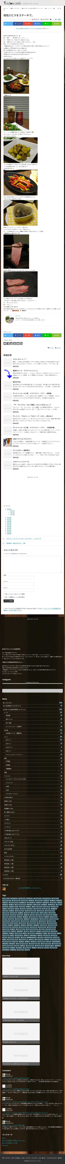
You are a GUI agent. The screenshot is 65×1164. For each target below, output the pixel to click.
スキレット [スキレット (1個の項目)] (42, 941)
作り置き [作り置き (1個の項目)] (6, 949)
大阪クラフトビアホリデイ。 (23, 439)
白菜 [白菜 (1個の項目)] (39, 931)
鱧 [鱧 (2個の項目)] (56, 915)
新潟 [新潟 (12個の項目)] (40, 902)
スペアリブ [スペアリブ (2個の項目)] (38, 908)
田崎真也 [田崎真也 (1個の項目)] (39, 933)
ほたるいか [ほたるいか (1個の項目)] (49, 937)
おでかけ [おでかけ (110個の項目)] (38, 898)
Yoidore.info (38, 28)
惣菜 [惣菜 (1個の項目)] (47, 939)
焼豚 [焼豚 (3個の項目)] (29, 906)
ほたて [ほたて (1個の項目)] (33, 931)
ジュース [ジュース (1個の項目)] (21, 949)
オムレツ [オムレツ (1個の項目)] (43, 921)
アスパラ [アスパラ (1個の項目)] (54, 947)
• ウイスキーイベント (32, 794)
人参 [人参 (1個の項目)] (47, 947)
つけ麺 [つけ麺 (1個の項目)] (19, 947)
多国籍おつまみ (32, 808)
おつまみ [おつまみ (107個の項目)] (47, 898)
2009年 (9, 534)
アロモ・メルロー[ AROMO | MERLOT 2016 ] (16, 1078)
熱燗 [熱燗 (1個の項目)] (28, 941)
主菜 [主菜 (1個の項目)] (13, 929)
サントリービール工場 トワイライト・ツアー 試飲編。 (33, 393)
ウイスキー (32, 776)
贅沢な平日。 (17, 382)
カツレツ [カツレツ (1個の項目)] (44, 925)
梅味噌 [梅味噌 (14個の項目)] (23, 902)
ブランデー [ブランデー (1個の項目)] (47, 931)
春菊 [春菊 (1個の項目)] (12, 933)
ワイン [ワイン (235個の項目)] (7, 898)
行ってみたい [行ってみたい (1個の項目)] (40, 939)
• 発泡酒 (32, 715)
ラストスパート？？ (20, 359)
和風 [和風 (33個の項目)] (53, 900)
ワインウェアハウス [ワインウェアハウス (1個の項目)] (32, 929)
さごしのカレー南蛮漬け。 (22, 450)
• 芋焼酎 (32, 761)
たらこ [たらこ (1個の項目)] (41, 947)
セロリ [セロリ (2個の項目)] (27, 912)
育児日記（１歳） (32, 864)
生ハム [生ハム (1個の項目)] (16, 941)
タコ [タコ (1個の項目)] (49, 941)
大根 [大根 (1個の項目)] (18, 937)
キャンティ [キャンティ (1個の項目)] (19, 919)
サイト (5, 588)
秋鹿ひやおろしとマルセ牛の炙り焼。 (13, 1125)
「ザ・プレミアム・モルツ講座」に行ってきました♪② (32, 405)
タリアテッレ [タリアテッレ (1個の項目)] (7, 927)
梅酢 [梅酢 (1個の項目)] (35, 947)
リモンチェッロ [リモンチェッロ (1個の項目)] (52, 923)
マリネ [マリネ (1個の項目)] (55, 935)
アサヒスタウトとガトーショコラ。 (14, 1020)
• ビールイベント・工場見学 (32, 726)
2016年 (9, 521)
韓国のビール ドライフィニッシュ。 (26, 370)
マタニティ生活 (32, 841)
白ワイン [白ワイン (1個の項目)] (54, 917)
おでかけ (32, 875)
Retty (4, 1138)
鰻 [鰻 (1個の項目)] (59, 933)
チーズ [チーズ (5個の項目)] (59, 904)
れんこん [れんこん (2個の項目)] (41, 910)
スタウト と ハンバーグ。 (21, 461)
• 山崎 (32, 786)
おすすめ (34, 1158)
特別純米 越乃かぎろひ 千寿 (13, 543)
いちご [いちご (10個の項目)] (54, 902)
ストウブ (32, 816)
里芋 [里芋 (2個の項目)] (27, 915)
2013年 (9, 526)
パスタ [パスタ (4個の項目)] (22, 906)
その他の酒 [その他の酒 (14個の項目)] (31, 902)
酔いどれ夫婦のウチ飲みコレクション (25, 28)
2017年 (9, 519)
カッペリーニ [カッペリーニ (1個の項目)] (52, 927)
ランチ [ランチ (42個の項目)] (25, 900)
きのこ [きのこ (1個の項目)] (57, 937)
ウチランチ (32, 823)
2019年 (9, 509)
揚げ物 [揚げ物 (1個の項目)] (30, 925)
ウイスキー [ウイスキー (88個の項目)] (7, 900)
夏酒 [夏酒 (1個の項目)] (13, 947)
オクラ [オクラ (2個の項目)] (6, 910)
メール (5, 581)
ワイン (32, 737)
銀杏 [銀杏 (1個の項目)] (22, 941)
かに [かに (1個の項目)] (28, 949)
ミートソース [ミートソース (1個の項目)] (21, 929)
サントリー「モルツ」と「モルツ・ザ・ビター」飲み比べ (33, 416)
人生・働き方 (42, 1158)
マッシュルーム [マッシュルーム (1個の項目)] (46, 943)
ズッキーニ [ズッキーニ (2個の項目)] (47, 908)
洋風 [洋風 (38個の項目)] (47, 900)
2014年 (9, 525)
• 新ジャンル (32, 719)
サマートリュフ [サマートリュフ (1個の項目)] (24, 927)
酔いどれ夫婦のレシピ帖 (9, 1143)
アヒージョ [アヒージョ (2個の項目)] (35, 912)
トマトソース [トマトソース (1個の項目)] (53, 925)
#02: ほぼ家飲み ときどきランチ (32, 706)
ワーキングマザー (32, 856)
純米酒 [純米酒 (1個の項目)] (6, 943)
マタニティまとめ (32, 845)
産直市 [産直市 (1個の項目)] (14, 949)
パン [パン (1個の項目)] (17, 945)
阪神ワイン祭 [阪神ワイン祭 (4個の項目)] (14, 906)
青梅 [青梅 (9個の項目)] (12, 904)
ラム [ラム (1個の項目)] (5, 919)
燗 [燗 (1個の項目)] (5, 939)
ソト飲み (32, 819)
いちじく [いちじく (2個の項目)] (39, 915)
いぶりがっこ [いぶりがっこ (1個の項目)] (7, 941)
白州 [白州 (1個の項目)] (32, 939)
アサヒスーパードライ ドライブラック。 (16, 998)
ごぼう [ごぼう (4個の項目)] (6, 906)
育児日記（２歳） (32, 867)
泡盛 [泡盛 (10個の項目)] (6, 904)
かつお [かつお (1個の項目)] (55, 931)
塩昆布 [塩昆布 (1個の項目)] (58, 945)
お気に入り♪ (32, 838)
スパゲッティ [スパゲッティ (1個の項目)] (16, 921)
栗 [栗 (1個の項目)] (25, 933)
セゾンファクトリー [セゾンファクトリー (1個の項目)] (22, 943)
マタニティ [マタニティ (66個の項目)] (16, 900)
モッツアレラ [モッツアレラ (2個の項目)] (20, 910)
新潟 (32, 853)
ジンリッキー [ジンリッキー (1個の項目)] (34, 917)
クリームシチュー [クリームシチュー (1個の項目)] (8, 945)
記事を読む (16, 366)
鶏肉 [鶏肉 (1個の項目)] (23, 945)
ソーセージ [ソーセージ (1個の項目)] (30, 945)
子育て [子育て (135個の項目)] (23, 898)
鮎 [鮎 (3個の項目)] (34, 906)
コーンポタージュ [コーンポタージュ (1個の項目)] (13, 939)
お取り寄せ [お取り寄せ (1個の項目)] (35, 919)
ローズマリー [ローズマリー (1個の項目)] (24, 939)
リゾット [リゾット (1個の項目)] (32, 933)
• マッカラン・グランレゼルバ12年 (32, 779)
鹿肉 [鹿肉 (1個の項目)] (11, 925)
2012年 (9, 528)
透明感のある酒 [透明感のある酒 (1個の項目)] (32, 937)
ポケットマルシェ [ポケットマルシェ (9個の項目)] (21, 904)
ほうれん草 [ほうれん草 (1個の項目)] (19, 935)
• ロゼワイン (32, 747)
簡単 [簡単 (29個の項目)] (60, 900)
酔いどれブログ (32, 703)
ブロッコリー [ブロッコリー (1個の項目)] (40, 945)
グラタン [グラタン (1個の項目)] (47, 935)
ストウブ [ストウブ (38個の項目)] (39, 900)
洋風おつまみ (32, 805)
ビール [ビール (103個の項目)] (56, 898)
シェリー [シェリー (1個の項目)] (6, 935)
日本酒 (32, 730)
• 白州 (32, 790)
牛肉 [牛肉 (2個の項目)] (20, 917)
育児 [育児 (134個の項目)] (30, 898)
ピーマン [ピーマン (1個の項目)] (19, 933)
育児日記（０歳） (32, 860)
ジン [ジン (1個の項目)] (42, 917)
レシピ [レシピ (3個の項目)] (40, 906)
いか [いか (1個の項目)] (24, 937)
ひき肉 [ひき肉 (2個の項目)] (30, 908)
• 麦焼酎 (32, 765)
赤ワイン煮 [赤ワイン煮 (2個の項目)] (44, 912)
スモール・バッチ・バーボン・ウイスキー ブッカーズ (21, 538)
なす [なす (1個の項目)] (5, 937)
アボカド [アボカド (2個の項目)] (14, 912)
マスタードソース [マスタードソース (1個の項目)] (35, 943)
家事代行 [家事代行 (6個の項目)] (52, 904)
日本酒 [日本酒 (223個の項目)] (15, 898)
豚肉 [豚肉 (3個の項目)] (5, 908)
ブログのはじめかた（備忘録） (32, 878)
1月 (11, 514)
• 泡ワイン (32, 751)
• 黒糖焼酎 (32, 769)
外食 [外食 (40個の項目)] (32, 900)
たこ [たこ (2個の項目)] (33, 915)
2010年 (9, 532)
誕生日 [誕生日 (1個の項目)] (17, 925)
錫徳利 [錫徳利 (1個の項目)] (6, 933)
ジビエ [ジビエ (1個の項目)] (16, 927)
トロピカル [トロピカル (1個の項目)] (34, 921)
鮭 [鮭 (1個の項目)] (13, 935)
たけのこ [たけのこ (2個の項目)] (6, 915)
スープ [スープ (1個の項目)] (42, 929)
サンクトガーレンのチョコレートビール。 (16, 1064)
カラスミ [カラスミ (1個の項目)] (34, 927)
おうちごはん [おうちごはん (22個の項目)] (14, 902)
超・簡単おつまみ (32, 812)
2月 (11, 513)
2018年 (9, 517)
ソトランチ (32, 827)
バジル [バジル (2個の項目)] (20, 915)
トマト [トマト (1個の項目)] (12, 919)
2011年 (9, 530)
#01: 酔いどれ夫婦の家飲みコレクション (32, 709)
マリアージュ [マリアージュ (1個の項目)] (54, 919)
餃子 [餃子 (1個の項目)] (14, 931)
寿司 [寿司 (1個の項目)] (27, 935)
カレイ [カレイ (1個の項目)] (12, 937)
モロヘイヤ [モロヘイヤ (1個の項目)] (7, 931)
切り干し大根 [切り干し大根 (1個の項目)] (50, 945)
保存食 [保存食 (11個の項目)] (46, 902)
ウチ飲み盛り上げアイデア (32, 830)
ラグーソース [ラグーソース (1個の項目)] (42, 923)
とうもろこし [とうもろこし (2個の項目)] (48, 915)
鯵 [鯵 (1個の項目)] (46, 933)
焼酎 (32, 758)
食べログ (5, 1145)
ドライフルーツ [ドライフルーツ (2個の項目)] (50, 910)
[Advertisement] (17, 490)
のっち (58, 348)
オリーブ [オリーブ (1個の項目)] (6, 929)
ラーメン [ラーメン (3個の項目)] (47, 906)
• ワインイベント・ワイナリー (32, 754)
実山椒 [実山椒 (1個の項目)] (20, 931)
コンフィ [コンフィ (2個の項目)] (6, 912)
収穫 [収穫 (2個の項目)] (21, 912)
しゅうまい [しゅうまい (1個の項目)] (27, 947)
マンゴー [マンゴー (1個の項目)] (23, 923)
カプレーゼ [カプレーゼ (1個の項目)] (42, 927)
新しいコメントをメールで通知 (15, 594)
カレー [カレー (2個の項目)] (6, 917)
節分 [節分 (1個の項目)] (40, 935)
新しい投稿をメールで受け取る (15, 597)
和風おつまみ (32, 801)
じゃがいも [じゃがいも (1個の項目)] (7, 921)
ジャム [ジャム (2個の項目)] (23, 908)
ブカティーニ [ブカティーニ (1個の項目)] (52, 921)
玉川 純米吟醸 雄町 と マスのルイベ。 (30, 888)
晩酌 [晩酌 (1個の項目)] (47, 917)
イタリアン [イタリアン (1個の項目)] (25, 921)
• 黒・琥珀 (56, 19)
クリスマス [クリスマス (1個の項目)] (52, 933)
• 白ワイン (32, 743)
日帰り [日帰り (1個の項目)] (34, 941)
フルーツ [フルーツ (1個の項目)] (6, 923)
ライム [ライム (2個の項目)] (14, 915)
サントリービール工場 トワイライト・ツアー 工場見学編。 (34, 427)
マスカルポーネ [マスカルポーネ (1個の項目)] (56, 939)
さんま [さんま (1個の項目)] (41, 937)
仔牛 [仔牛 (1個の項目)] (5, 925)
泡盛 (32, 772)
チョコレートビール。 (10, 1042)
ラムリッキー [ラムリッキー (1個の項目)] (45, 919)
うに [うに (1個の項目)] (27, 931)
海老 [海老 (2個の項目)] (12, 910)
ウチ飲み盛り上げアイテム (32, 834)
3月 (11, 511)
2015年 (9, 523)
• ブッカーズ (32, 783)
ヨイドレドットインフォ (34, 1161)
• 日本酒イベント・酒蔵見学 (32, 733)
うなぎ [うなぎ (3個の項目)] (12, 908)
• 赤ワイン (32, 740)
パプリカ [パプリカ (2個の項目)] (13, 917)
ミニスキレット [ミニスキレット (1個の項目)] (51, 929)
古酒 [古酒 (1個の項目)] (24, 925)
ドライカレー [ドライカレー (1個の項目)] (57, 943)
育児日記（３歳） (32, 871)
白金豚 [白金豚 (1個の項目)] (37, 925)
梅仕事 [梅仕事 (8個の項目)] (30, 904)
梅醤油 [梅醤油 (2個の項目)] (54, 908)
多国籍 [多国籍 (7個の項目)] (45, 904)
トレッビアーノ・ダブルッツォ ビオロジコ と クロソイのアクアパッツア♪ (25, 1102)
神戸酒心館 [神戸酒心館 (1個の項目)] (57, 941)
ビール (51, 348)
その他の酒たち (32, 797)
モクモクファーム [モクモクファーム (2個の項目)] (31, 910)
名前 (4, 575)
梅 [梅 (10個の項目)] (60, 902)
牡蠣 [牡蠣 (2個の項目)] (26, 917)
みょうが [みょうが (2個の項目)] (52, 912)
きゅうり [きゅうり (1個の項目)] (6, 947)
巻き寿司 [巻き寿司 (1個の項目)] (34, 935)
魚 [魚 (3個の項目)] (17, 908)
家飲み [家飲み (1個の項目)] (27, 919)
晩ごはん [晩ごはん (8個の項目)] (37, 904)
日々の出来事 (32, 849)
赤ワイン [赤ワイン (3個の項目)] (55, 906)
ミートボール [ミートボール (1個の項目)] (32, 923)
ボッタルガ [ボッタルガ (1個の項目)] (15, 923)
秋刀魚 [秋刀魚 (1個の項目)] (13, 943)
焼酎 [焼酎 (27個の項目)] (6, 902)
